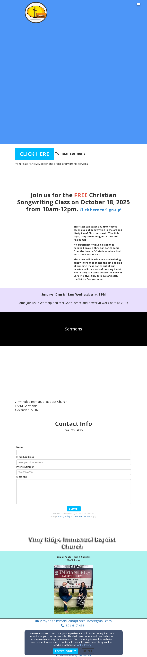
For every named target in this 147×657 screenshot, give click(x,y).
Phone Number (25, 466)
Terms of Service (82, 516)
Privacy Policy (64, 516)
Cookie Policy (83, 645)
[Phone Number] (73, 472)
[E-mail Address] (73, 462)
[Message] (73, 491)
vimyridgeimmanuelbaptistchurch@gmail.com (76, 621)
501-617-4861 (76, 625)
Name (19, 447)
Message (21, 476)
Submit (74, 508)
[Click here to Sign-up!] (100, 209)
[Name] (73, 452)
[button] (34, 154)
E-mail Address (25, 456)
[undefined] (73, 328)
